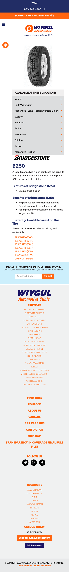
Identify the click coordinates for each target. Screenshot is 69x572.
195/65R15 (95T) (24, 247)
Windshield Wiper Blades (34, 385)
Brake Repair (34, 317)
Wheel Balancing (34, 381)
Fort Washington (23, 105)
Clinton (19, 140)
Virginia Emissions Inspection (34, 374)
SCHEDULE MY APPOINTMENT (34, 15)
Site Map (34, 436)
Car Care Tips (34, 423)
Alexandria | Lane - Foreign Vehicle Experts (37, 110)
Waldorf (19, 116)
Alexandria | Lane (34, 490)
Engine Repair (34, 334)
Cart (35, 3)
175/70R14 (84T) (24, 237)
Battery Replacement (34, 313)
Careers (34, 416)
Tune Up (34, 367)
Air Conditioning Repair (34, 309)
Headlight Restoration (34, 342)
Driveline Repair (34, 331)
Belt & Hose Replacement (34, 320)
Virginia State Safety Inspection (34, 370)
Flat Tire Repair (34, 338)
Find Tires (34, 397)
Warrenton (20, 134)
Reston (18, 146)
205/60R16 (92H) (24, 258)
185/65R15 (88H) (24, 244)
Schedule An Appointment (34, 537)
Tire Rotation (34, 360)
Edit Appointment (34, 545)
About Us (34, 410)
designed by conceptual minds (34, 565)
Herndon (19, 122)
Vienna (18, 99)
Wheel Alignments (34, 377)
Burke (18, 128)
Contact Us (34, 429)
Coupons (34, 404)
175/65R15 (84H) (24, 240)
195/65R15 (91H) (24, 251)
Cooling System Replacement (34, 327)
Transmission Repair (34, 363)
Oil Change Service (34, 349)
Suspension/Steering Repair (34, 352)
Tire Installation (34, 356)
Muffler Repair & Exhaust (34, 345)
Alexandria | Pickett (25, 152)
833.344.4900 (34, 9)
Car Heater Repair (34, 324)
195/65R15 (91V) (24, 255)
